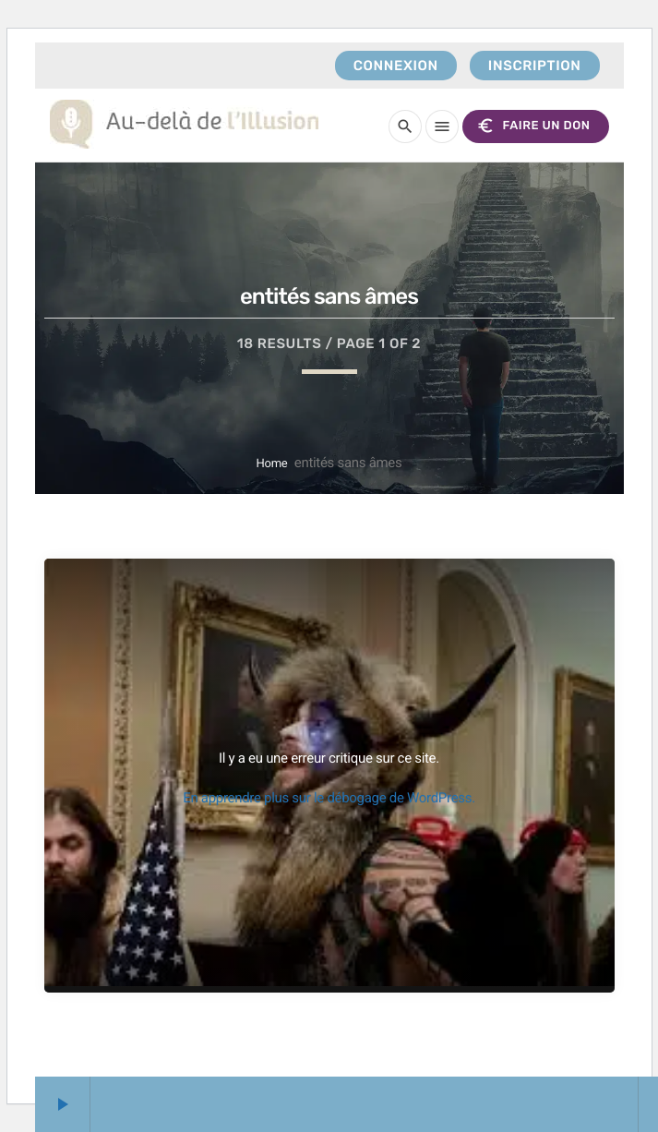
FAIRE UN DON (533, 126)
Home (272, 464)
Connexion (395, 65)
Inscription (534, 65)
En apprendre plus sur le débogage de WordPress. (329, 797)
